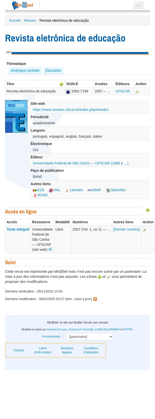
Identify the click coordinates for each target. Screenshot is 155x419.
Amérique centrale (25, 70)
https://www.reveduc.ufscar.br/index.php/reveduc (71, 110)
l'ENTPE (128, 329)
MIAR (94, 190)
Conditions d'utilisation (91, 350)
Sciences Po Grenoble (81, 329)
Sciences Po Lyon (57, 329)
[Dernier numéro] (126, 229)
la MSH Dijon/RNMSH (107, 329)
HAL (54, 190)
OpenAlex (116, 190)
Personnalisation (51, 336)
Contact (18, 350)
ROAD (40, 195)
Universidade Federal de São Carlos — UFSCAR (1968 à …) (80, 163)
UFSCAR (123, 91)
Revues (30, 20)
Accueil (14, 20)
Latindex (74, 190)
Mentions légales (67, 350)
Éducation (53, 70)
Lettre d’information (42, 350)
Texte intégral (18, 229)
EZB (38, 190)
